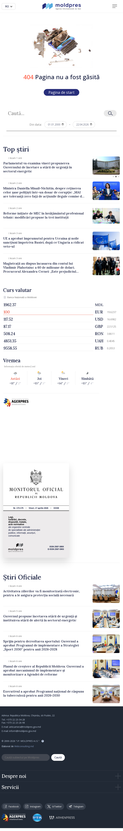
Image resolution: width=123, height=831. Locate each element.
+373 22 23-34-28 (15, 719)
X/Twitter (54, 806)
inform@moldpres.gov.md (22, 731)
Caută (58, 757)
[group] (61, 165)
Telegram (76, 806)
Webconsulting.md (24, 746)
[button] (113, 176)
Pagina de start (61, 92)
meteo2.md (30, 366)
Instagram (33, 806)
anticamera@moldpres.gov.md (25, 726)
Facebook (11, 806)
